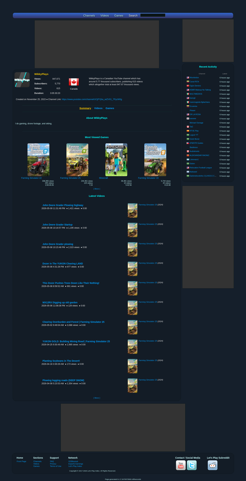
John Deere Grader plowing (58, 244)
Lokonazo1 (194, 159)
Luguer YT (194, 135)
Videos (98, 108)
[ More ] (96, 189)
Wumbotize (194, 77)
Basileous (194, 147)
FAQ (52, 461)
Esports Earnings (76, 464)
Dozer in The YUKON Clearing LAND (63, 263)
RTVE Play (194, 131)
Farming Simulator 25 (148, 205)
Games (110, 108)
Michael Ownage (196, 123)
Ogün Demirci (195, 86)
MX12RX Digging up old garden (60, 302)
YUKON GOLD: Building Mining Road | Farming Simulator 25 (76, 341)
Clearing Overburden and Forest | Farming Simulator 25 (73, 322)
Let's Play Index (75, 466)
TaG (191, 127)
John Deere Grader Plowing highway (63, 205)
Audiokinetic (194, 151)
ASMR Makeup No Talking (200, 90)
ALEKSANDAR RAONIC (199, 155)
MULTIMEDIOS (196, 94)
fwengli (192, 98)
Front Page (21, 461)
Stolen (192, 163)
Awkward (193, 172)
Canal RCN (194, 82)
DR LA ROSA (195, 114)
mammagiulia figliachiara (200, 102)
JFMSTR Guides (196, 143)
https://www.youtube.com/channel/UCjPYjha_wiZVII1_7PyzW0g (92, 99)
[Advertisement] (97, 44)
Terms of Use (55, 466)
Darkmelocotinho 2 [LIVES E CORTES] (205, 176)
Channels (37, 461)
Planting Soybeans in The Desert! (61, 361)
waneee (193, 118)
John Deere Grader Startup (57, 224)
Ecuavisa (193, 106)
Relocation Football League (201, 168)
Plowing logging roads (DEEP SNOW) (63, 380)
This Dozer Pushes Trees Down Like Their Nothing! (71, 283)
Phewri (192, 110)
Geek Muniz (195, 139)
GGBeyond (73, 461)
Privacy (53, 464)
